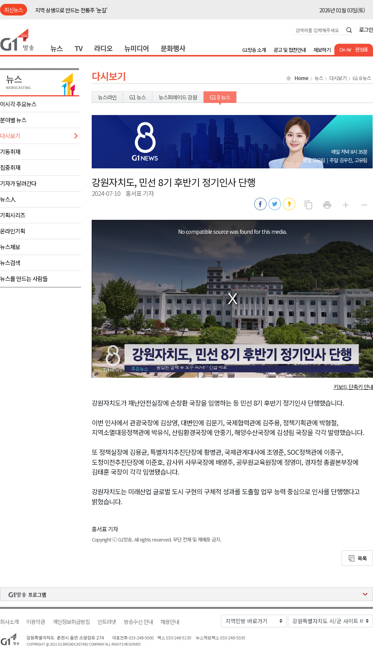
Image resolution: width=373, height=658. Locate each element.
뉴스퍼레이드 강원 (178, 97)
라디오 (103, 48)
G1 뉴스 (137, 97)
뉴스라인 (107, 97)
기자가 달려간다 (18, 183)
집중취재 (10, 167)
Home (301, 78)
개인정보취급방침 (71, 622)
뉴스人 (7, 199)
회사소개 (9, 622)
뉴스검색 (10, 263)
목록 (362, 558)
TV (78, 48)
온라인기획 (12, 231)
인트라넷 (107, 622)
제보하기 (321, 49)
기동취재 (10, 151)
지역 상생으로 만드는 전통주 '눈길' (71, 10)
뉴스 (56, 48)
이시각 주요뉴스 (18, 104)
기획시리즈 (12, 215)
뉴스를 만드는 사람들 (24, 278)
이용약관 (35, 622)
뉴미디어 (136, 48)
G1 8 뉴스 (361, 78)
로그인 (366, 29)
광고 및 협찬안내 (290, 49)
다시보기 (10, 136)
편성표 (361, 49)
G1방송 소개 (254, 49)
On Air (345, 49)
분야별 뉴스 (13, 120)
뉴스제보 (10, 247)
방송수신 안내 (138, 622)
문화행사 (173, 48)
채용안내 (170, 622)
